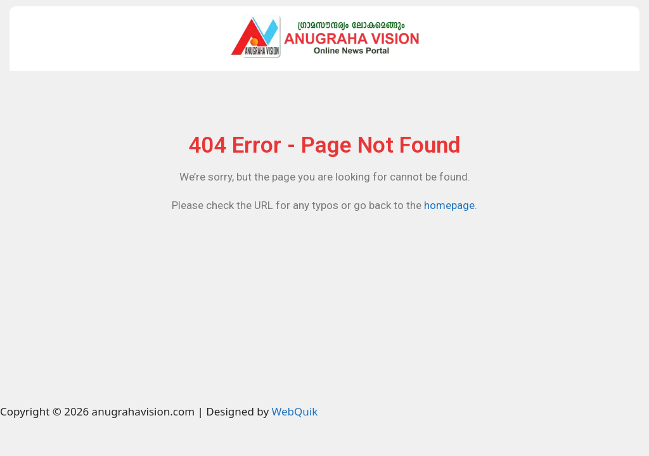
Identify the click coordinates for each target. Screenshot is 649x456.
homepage (449, 205)
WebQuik (294, 411)
